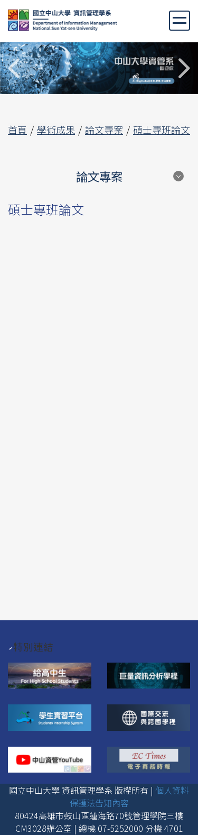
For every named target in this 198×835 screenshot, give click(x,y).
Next (183, 68)
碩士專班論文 (161, 129)
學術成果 (56, 129)
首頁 (17, 129)
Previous (14, 68)
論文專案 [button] (99, 176)
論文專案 (104, 129)
